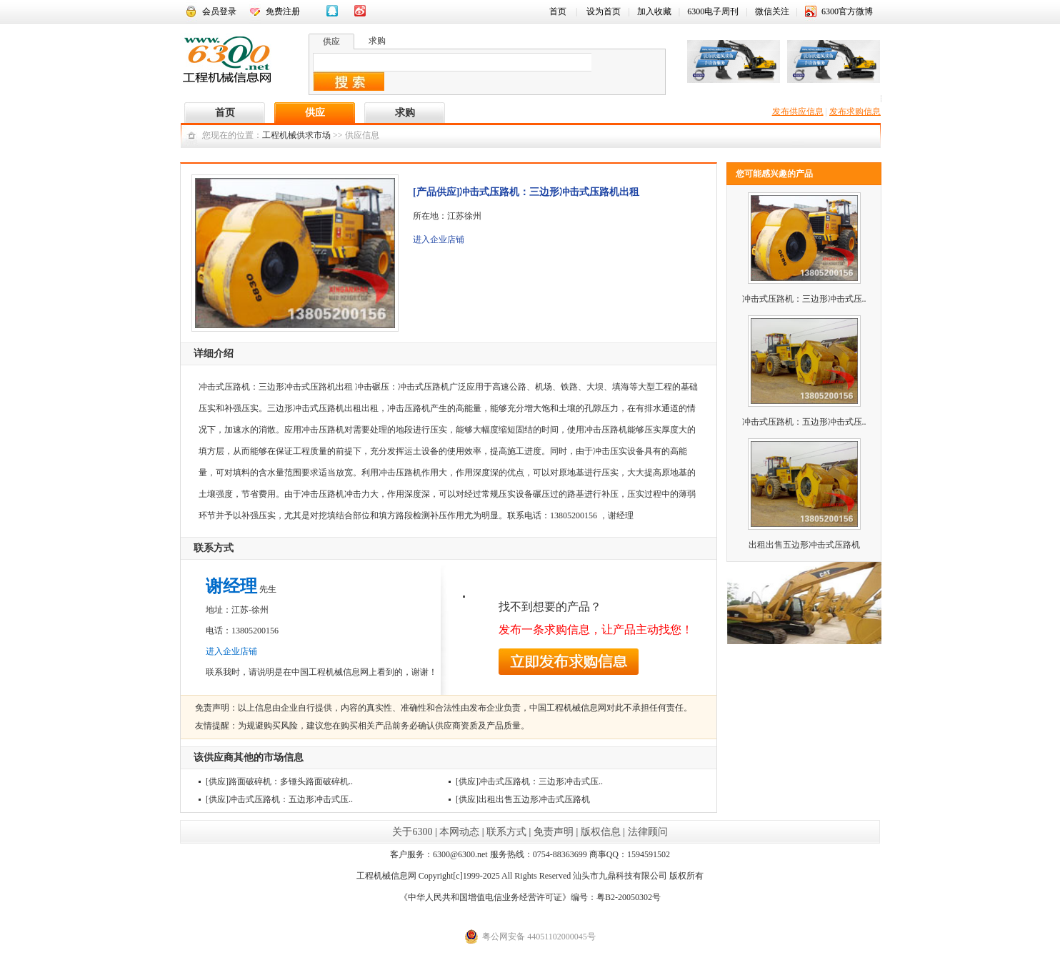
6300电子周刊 (713, 11)
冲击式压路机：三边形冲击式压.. (541, 781)
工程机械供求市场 (296, 135)
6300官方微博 (847, 11)
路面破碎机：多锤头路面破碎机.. (291, 781)
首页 (557, 11)
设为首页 (603, 11)
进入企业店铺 (438, 239)
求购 (405, 112)
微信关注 (772, 11)
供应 (315, 112)
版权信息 (601, 831)
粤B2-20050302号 (628, 897)
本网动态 (459, 831)
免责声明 (554, 831)
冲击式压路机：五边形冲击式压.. (291, 799)
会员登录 (219, 11)
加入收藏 (654, 11)
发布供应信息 (798, 112)
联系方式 (506, 831)
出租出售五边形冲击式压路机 (534, 799)
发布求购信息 (855, 112)
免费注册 (283, 11)
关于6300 (412, 831)
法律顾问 (648, 831)
